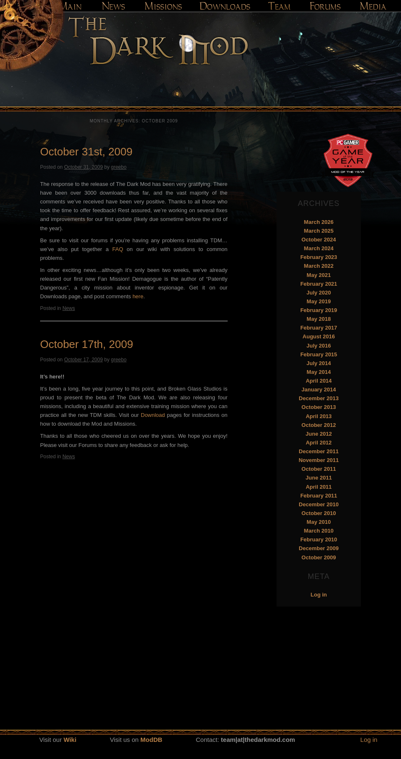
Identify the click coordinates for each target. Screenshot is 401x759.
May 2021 (319, 275)
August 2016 (318, 336)
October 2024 (319, 239)
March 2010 (319, 531)
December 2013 (318, 398)
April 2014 (319, 381)
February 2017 (318, 328)
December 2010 (318, 504)
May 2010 (319, 522)
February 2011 (318, 495)
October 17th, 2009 (86, 344)
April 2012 (319, 442)
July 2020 (319, 292)
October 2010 (319, 513)
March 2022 (319, 266)
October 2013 (319, 407)
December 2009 (318, 548)
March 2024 (319, 248)
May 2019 (319, 301)
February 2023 (318, 257)
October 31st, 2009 (86, 151)
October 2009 (319, 557)
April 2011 (319, 487)
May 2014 (319, 372)
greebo (118, 167)
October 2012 (319, 425)
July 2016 (319, 346)
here (137, 296)
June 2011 (319, 478)
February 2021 (318, 284)
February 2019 (318, 310)
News (68, 308)
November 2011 (319, 460)
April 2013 (319, 416)
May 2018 (319, 319)
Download (153, 415)
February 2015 (318, 354)
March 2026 (319, 222)
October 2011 (319, 469)
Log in (319, 594)
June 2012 (319, 434)
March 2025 (319, 231)
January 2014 (319, 389)
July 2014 (319, 363)
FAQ (117, 249)
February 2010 (318, 539)
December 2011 (318, 451)
